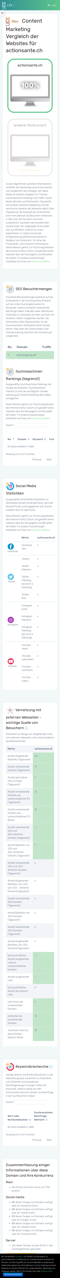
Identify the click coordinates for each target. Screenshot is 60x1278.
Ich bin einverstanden (13, 1275)
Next (49, 459)
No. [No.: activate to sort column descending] (9, 439)
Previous (36, 459)
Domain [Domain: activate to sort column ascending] (22, 439)
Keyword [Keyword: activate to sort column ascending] (38, 439)
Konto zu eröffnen (40, 261)
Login (52, 5)
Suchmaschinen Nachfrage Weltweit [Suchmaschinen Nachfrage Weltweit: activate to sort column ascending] (43, 1116)
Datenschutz (46, 1271)
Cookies (18, 1256)
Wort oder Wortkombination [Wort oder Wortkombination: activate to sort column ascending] (18, 1118)
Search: (27, 425)
